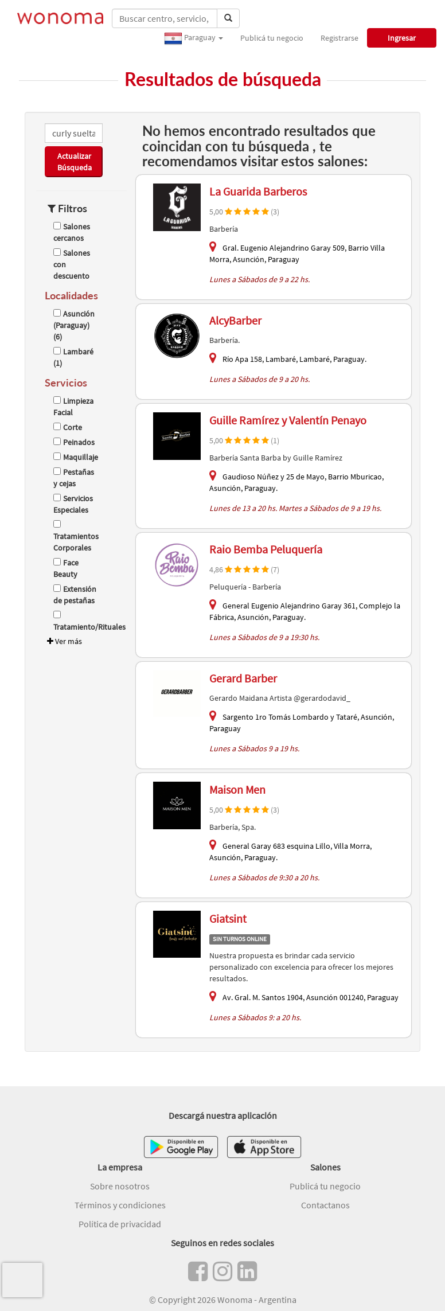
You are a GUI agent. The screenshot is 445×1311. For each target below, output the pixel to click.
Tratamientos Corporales (76, 536)
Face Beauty (66, 568)
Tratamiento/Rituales (76, 621)
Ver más (63, 641)
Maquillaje (75, 457)
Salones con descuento (71, 264)
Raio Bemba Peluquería (265, 549)
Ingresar (402, 38)
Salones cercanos (71, 232)
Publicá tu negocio (271, 38)
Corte (67, 427)
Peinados (74, 442)
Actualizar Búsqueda (74, 162)
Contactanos (325, 1205)
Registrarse (339, 38)
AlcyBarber (235, 320)
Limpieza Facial (73, 407)
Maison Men (237, 789)
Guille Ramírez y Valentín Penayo (287, 420)
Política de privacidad (120, 1224)
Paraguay (193, 38)
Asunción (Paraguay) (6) (74, 325)
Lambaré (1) (73, 357)
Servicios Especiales (73, 504)
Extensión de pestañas (74, 595)
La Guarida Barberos (258, 191)
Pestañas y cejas (73, 478)
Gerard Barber (243, 678)
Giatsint (228, 918)
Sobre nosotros (120, 1186)
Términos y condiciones (120, 1205)
